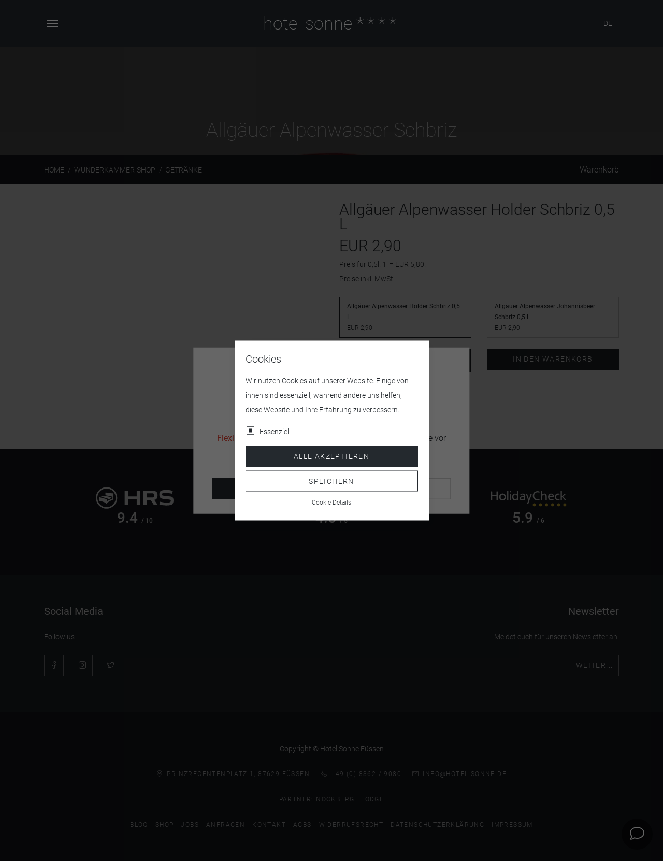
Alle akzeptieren (331, 456)
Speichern (331, 481)
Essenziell (275, 431)
